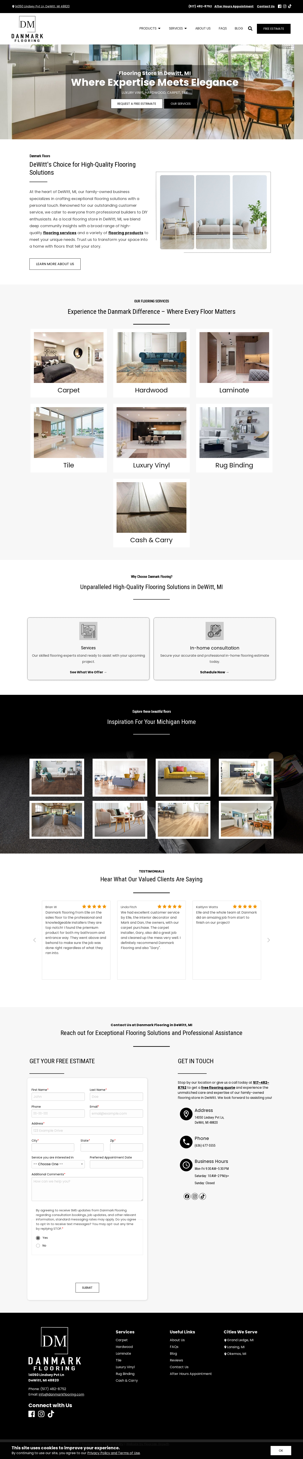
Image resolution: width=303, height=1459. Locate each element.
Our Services (181, 104)
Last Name (97, 1090)
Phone (36, 1107)
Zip (112, 1140)
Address (37, 1123)
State (85, 1140)
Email (94, 1107)
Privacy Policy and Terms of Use (113, 1453)
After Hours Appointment (191, 1374)
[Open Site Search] (250, 28)
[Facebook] (279, 7)
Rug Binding (125, 1374)
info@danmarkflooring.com (61, 1394)
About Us (177, 1340)
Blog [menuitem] (239, 28)
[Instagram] (284, 7)
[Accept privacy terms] (280, 1450)
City (34, 1140)
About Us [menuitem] (203, 28)
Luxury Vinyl (125, 1367)
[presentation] (87, 1271)
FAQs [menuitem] (223, 28)
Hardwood (124, 1347)
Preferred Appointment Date (111, 1157)
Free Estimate (273, 29)
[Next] (268, 940)
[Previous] (34, 940)
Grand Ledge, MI (239, 1340)
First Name (39, 1090)
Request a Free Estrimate (136, 104)
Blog (173, 1353)
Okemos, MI (235, 1354)
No (41, 1245)
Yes (42, 1238)
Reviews (176, 1360)
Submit (87, 1288)
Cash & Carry (127, 1380)
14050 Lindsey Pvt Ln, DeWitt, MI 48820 (42, 6)
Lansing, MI (234, 1347)
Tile (118, 1360)
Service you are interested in (53, 1157)
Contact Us (179, 1367)
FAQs (174, 1347)
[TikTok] (289, 6)
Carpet (122, 1340)
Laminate (123, 1353)
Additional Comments (48, 1174)
